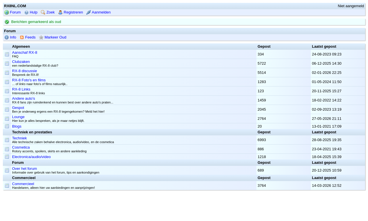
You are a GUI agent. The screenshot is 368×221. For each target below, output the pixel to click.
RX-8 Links (21, 89)
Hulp (30, 12)
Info (10, 37)
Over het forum (24, 168)
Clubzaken (21, 61)
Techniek (19, 138)
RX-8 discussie (24, 71)
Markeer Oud (52, 37)
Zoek (48, 12)
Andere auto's (23, 98)
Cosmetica (21, 147)
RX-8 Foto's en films (29, 80)
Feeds (28, 37)
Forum (12, 12)
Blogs (17, 126)
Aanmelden (98, 12)
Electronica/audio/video (31, 157)
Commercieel (23, 184)
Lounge (18, 117)
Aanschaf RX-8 (24, 52)
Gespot (18, 107)
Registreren (70, 12)
